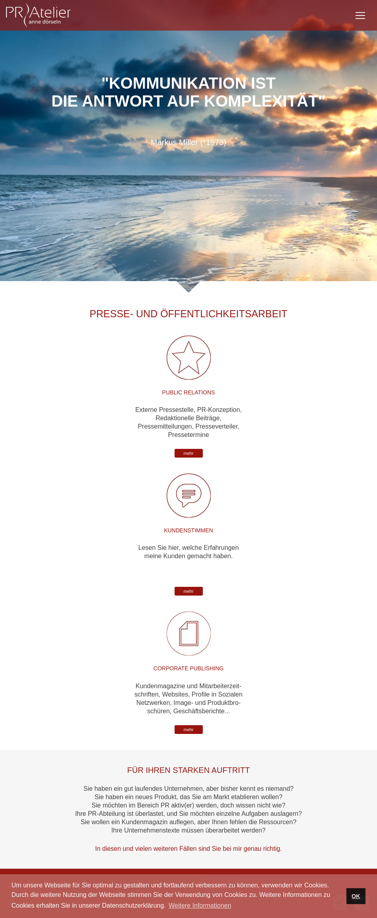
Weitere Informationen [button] (200, 905)
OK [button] (356, 896)
